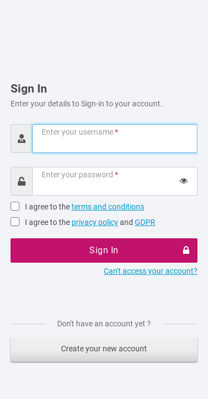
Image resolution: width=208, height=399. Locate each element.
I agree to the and (90, 222)
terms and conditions (108, 206)
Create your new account (104, 348)
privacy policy (95, 222)
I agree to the (84, 207)
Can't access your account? (150, 271)
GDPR (145, 222)
